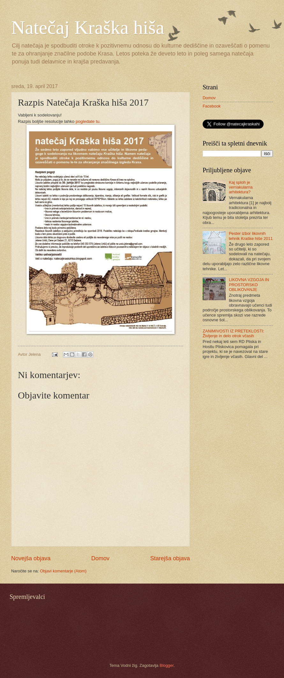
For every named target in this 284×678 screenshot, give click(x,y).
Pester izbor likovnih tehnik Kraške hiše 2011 (251, 236)
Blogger (167, 665)
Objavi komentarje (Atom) (63, 571)
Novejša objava (30, 558)
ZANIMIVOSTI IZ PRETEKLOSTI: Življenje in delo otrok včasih (233, 333)
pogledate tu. (88, 121)
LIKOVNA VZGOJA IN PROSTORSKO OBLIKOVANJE (249, 284)
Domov (100, 558)
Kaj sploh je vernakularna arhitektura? (240, 187)
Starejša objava (170, 558)
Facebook (212, 106)
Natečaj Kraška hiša (87, 27)
